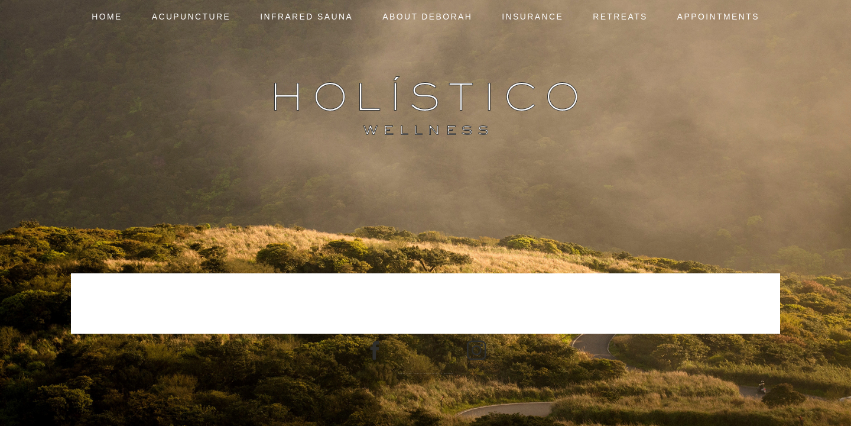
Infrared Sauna (306, 16)
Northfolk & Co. (447, 373)
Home (107, 16)
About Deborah (427, 16)
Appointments (718, 16)
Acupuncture (191, 16)
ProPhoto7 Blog (429, 373)
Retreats (620, 16)
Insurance (532, 16)
